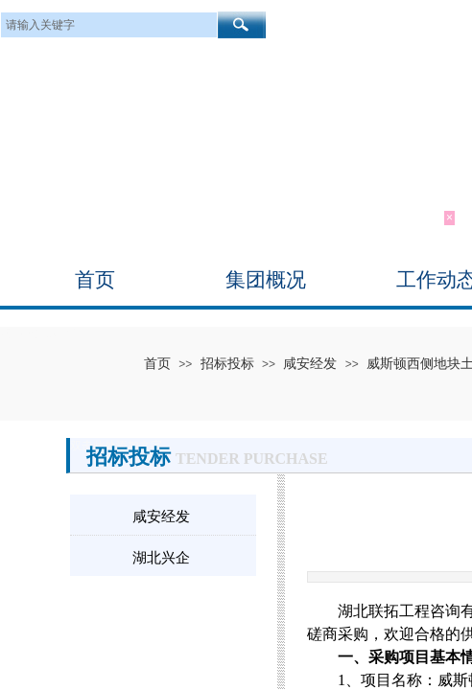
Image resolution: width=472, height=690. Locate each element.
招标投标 (227, 363)
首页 (95, 279)
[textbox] (109, 25)
